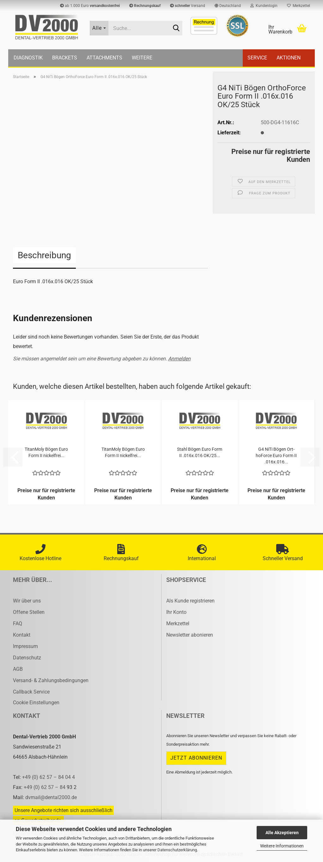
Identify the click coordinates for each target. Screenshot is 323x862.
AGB (18, 669)
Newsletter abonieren (189, 635)
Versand (187, 5)
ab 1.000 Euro (90, 5)
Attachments (104, 58)
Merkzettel (298, 5)
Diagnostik (28, 58)
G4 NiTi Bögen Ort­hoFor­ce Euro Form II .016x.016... (276, 455)
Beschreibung (44, 255)
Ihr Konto (176, 612)
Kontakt (21, 635)
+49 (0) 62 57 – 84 (45, 787)
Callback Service (31, 692)
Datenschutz (27, 658)
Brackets (64, 58)
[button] (228, 5)
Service (257, 58)
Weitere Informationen (282, 845)
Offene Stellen (29, 612)
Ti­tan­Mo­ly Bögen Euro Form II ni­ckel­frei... (46, 452)
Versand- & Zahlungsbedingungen (50, 680)
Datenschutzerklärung (177, 849)
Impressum (25, 646)
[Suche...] (99, 28)
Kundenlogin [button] (263, 5)
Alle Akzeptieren (282, 832)
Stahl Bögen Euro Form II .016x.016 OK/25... (199, 452)
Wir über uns (27, 601)
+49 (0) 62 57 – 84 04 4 (48, 777)
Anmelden (179, 359)
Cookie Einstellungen (36, 703)
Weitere (142, 58)
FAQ (17, 624)
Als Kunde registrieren (190, 601)
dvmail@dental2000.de (51, 797)
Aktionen (289, 58)
